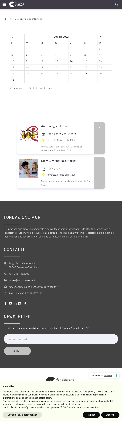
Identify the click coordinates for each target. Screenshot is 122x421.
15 (85, 61)
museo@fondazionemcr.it (22, 280)
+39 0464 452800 (19, 273)
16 (100, 61)
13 (56, 61)
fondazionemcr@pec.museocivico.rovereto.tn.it (33, 286)
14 (71, 61)
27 (56, 73)
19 (42, 67)
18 (27, 67)
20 (56, 67)
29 (85, 73)
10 (12, 61)
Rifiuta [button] (91, 414)
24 (12, 73)
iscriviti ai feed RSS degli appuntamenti (31, 87)
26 (42, 73)
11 (27, 61)
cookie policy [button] (45, 398)
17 (12, 67)
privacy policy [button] (95, 391)
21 (71, 67)
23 (100, 67)
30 (100, 73)
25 (27, 73)
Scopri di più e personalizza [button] (22, 414)
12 (42, 61)
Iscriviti (17, 351)
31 (12, 79)
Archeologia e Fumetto (66, 126)
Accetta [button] (110, 414)
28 (71, 73)
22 (85, 67)
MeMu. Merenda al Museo (66, 161)
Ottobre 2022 (61, 36)
